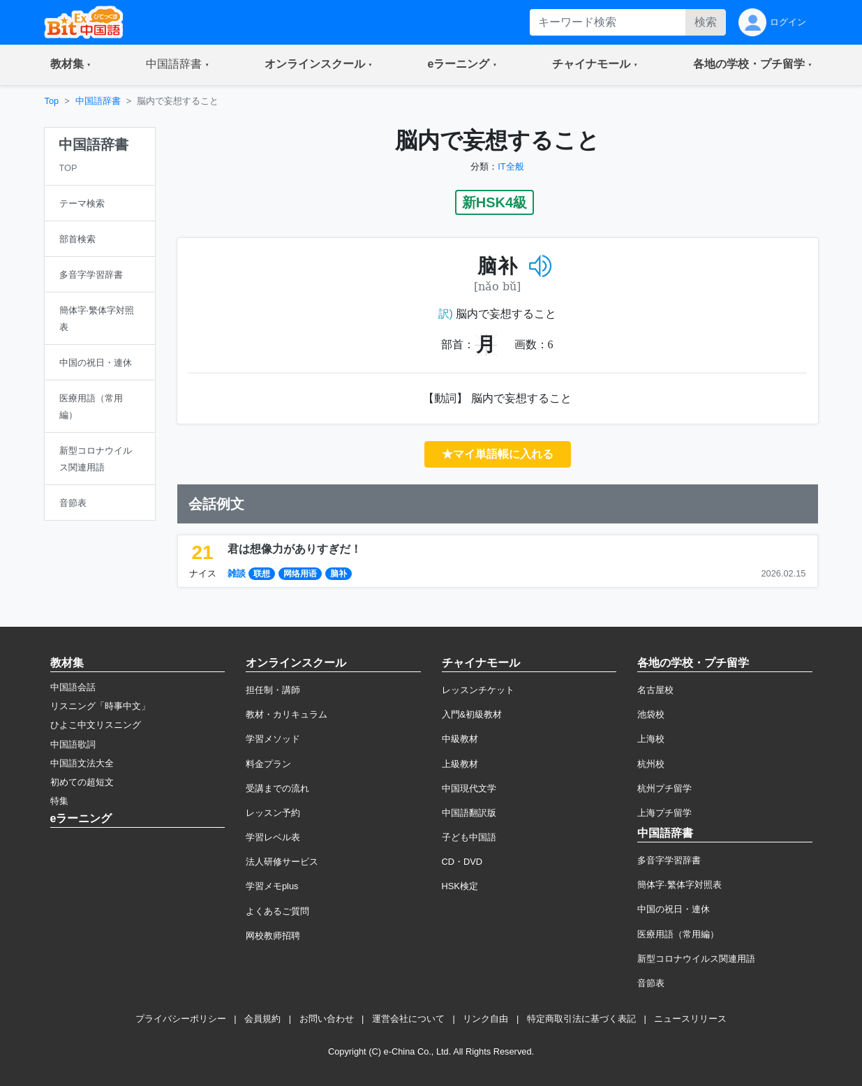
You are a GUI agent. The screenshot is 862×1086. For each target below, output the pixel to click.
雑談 (237, 573)
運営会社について (408, 1018)
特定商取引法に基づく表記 (581, 1018)
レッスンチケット (478, 690)
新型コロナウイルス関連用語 (696, 958)
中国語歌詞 (73, 744)
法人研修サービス (282, 861)
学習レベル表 (273, 837)
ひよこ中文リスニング (95, 725)
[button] (71, 65)
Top (52, 101)
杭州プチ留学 (664, 788)
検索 (705, 22)
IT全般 (510, 166)
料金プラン (268, 764)
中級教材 (460, 739)
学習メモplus (272, 886)
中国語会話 (73, 687)
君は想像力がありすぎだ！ (295, 549)
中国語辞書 (98, 101)
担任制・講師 (273, 690)
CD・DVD (462, 861)
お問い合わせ (326, 1018)
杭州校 (650, 764)
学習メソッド (273, 739)
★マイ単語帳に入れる (497, 454)
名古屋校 (655, 690)
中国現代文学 (469, 788)
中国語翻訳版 (469, 813)
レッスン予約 (273, 813)
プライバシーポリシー (180, 1018)
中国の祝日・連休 (673, 909)
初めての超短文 (82, 782)
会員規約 (262, 1018)
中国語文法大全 (82, 763)
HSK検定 (460, 886)
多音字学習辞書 (669, 860)
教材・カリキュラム (286, 714)
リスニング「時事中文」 (100, 706)
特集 (59, 801)
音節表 (650, 983)
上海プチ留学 (664, 813)
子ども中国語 (469, 837)
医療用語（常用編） (678, 934)
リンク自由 (485, 1018)
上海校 (650, 739)
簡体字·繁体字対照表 (679, 884)
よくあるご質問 (277, 911)
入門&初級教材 (472, 714)
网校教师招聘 (273, 935)
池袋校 (650, 714)
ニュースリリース (690, 1018)
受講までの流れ (277, 788)
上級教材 (460, 764)
